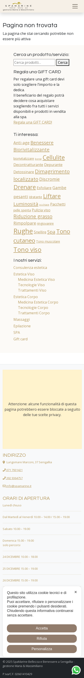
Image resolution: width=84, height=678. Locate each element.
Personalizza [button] (42, 649)
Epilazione (22, 325)
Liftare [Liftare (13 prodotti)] (52, 196)
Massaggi (21, 319)
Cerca (62, 62)
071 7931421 (13, 470)
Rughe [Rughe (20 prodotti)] (23, 230)
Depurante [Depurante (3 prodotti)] (53, 164)
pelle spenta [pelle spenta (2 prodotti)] (22, 210)
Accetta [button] (42, 628)
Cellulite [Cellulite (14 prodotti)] (54, 157)
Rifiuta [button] (42, 638)
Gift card (20, 339)
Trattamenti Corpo (34, 312)
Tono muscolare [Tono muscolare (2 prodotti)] (48, 241)
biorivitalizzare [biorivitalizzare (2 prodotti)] (23, 158)
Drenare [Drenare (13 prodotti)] (24, 187)
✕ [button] (75, 592)
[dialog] (42, 622)
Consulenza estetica (30, 267)
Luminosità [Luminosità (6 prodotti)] (25, 204)
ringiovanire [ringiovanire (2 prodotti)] (45, 223)
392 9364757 (13, 478)
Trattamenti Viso (32, 290)
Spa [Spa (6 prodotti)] (51, 231)
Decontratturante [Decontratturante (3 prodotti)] (28, 164)
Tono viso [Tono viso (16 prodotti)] (27, 249)
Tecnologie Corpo (33, 307)
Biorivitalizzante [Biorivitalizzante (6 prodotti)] (31, 149)
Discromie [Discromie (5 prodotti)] (49, 179)
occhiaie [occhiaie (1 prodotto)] (44, 204)
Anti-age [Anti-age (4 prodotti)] (21, 142)
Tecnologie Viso (31, 284)
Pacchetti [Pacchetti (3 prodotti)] (57, 204)
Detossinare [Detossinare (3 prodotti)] (23, 171)
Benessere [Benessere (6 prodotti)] (42, 142)
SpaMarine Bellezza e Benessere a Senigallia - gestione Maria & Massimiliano (38, 664)
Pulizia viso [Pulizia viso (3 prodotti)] (41, 210)
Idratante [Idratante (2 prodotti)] (35, 197)
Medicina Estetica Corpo (38, 302)
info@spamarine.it (17, 486)
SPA (16, 332)
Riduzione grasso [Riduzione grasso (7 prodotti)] (32, 216)
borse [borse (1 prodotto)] (38, 158)
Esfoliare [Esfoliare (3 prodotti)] (44, 187)
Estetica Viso (23, 274)
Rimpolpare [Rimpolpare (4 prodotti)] (24, 223)
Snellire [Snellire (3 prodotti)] (40, 232)
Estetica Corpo (25, 296)
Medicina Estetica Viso (36, 279)
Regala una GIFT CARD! (32, 122)
